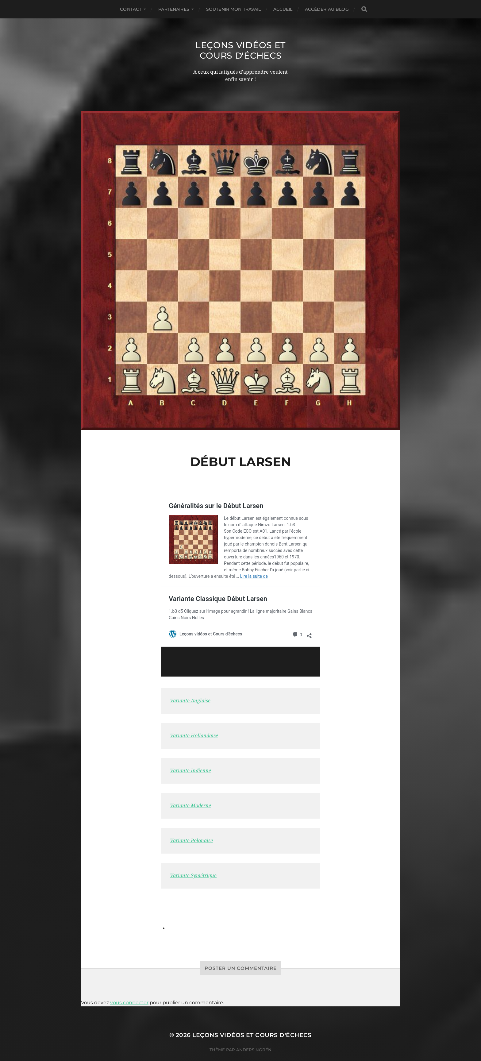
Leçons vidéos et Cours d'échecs (240, 50)
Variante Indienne (190, 755)
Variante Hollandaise (194, 720)
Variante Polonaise (191, 825)
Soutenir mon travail (233, 9)
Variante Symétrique (193, 860)
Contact (130, 9)
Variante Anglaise (190, 685)
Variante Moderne (190, 790)
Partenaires (173, 9)
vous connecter (129, 987)
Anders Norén (253, 1034)
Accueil (283, 9)
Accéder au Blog (327, 9)
